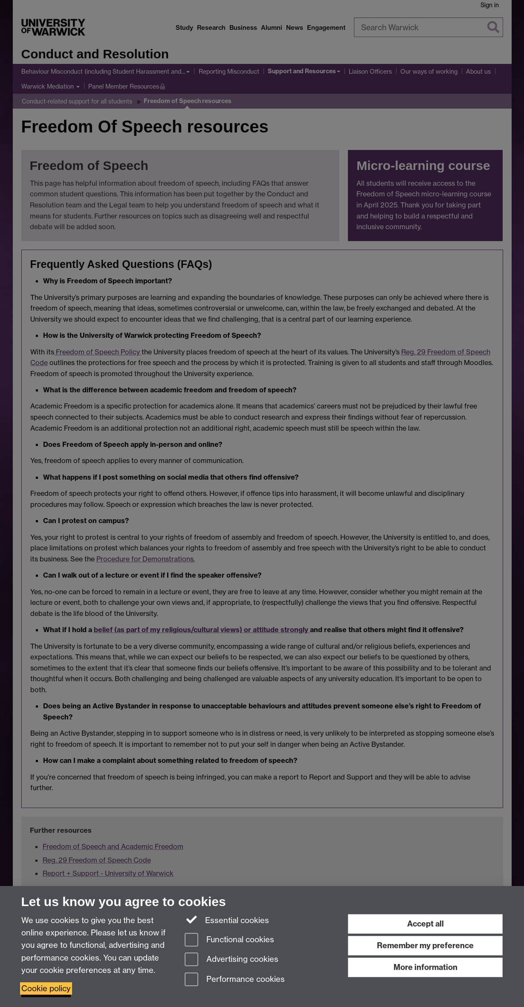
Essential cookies (227, 919)
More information (425, 967)
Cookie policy (46, 988)
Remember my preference (425, 945)
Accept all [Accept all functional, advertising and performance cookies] (425, 924)
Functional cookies (229, 940)
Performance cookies (235, 980)
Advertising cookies (231, 960)
